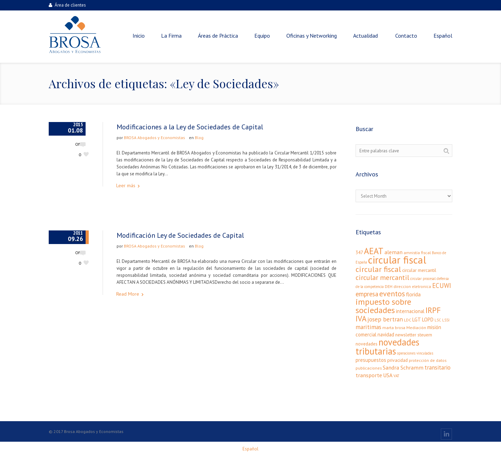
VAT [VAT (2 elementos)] (396, 375)
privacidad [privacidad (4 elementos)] (397, 360)
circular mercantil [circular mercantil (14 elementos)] (382, 277)
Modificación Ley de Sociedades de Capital (180, 235)
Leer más (125, 185)
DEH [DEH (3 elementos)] (388, 286)
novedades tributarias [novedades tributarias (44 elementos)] (387, 346)
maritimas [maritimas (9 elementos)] (368, 327)
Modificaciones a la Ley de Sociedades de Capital (190, 126)
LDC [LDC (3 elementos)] (407, 319)
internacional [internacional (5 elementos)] (410, 311)
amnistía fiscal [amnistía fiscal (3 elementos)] (417, 252)
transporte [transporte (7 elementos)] (369, 375)
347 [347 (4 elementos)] (359, 252)
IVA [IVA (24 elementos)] (361, 318)
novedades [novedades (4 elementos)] (366, 344)
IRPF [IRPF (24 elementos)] (433, 310)
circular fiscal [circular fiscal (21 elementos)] (378, 269)
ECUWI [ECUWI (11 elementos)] (441, 285)
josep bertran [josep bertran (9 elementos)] (385, 319)
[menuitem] (443, 35)
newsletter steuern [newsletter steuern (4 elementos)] (413, 335)
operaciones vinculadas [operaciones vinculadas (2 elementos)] (415, 353)
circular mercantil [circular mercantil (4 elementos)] (419, 270)
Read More (127, 294)
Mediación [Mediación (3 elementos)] (416, 327)
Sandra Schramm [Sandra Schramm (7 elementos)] (403, 367)
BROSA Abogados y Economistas (154, 137)
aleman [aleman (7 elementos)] (393, 252)
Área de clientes (67, 5)
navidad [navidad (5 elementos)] (385, 334)
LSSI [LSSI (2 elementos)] (446, 320)
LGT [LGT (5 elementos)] (416, 319)
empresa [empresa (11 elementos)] (367, 294)
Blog (199, 137)
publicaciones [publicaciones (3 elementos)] (369, 368)
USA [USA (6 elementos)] (387, 375)
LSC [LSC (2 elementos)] (438, 320)
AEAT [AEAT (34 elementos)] (373, 251)
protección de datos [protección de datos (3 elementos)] (427, 360)
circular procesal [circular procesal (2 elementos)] (423, 278)
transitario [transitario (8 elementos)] (437, 367)
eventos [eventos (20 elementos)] (392, 293)
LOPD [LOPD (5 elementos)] (428, 319)
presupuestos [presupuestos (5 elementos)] (371, 360)
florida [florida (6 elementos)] (413, 294)
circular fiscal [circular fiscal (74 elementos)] (397, 259)
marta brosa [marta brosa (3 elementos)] (393, 327)
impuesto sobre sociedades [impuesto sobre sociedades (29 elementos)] (383, 306)
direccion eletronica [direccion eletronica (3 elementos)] (412, 286)
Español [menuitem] (250, 449)
